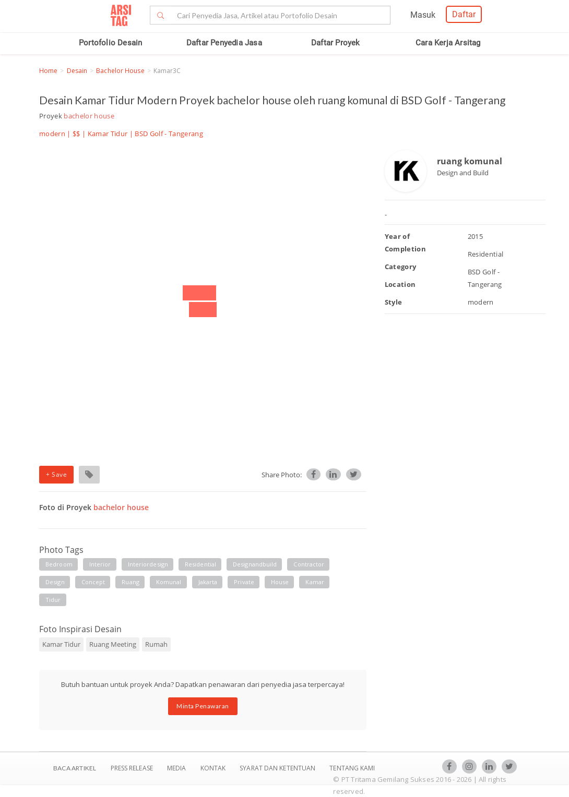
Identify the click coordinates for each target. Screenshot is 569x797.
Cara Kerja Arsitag (448, 42)
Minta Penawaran (202, 706)
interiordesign (148, 564)
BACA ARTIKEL (74, 768)
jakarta (208, 582)
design (55, 582)
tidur (53, 599)
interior (100, 564)
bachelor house (120, 70)
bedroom (59, 564)
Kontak (214, 768)
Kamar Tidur (108, 133)
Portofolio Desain (110, 42)
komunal (169, 582)
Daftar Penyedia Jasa (224, 42)
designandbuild (255, 564)
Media (177, 768)
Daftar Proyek (335, 42)
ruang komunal (469, 161)
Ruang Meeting (112, 644)
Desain (77, 70)
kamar (314, 582)
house (280, 582)
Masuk (422, 15)
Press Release (132, 768)
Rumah (156, 644)
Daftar (464, 14)
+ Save (56, 474)
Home (48, 70)
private (244, 582)
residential (200, 564)
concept (93, 582)
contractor (308, 564)
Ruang (130, 582)
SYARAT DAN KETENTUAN (278, 768)
